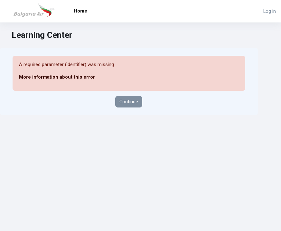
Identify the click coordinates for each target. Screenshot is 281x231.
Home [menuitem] (80, 11)
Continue (128, 102)
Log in (269, 11)
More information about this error (57, 77)
